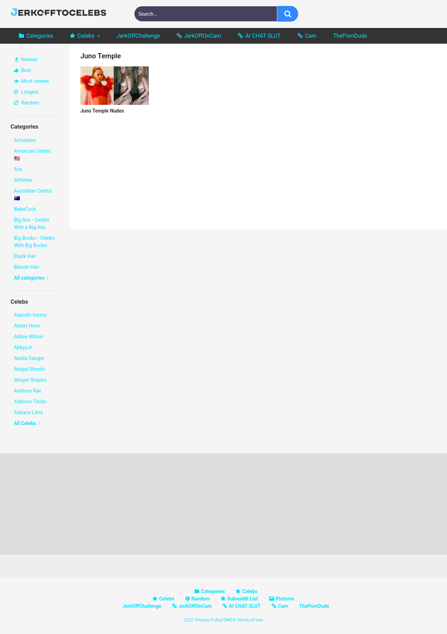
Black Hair (25, 256)
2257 (189, 619)
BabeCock (25, 209)
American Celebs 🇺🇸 (32, 154)
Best (22, 70)
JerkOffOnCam (202, 36)
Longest (26, 92)
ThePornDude (350, 36)
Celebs (86, 36)
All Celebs (27, 423)
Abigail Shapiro (30, 380)
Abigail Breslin (29, 369)
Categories (39, 36)
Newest (26, 59)
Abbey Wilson (28, 336)
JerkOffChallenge (138, 36)
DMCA (229, 619)
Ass (18, 169)
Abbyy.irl (23, 347)
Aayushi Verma (30, 315)
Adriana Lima (28, 412)
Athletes (23, 180)
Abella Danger (29, 358)
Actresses (25, 140)
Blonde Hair (26, 267)
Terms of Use (250, 619)
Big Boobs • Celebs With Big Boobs (34, 241)
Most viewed (31, 81)
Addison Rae (27, 391)
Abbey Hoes (27, 326)
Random (26, 103)
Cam (310, 36)
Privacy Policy (208, 619)
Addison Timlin (30, 401)
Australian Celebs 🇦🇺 (33, 194)
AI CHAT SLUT (263, 36)
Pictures (285, 598)
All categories (31, 278)
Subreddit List (242, 598)
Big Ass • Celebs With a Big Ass (31, 223)
